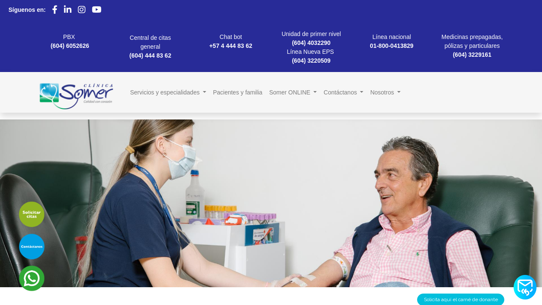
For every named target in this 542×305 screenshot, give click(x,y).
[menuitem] (238, 92)
